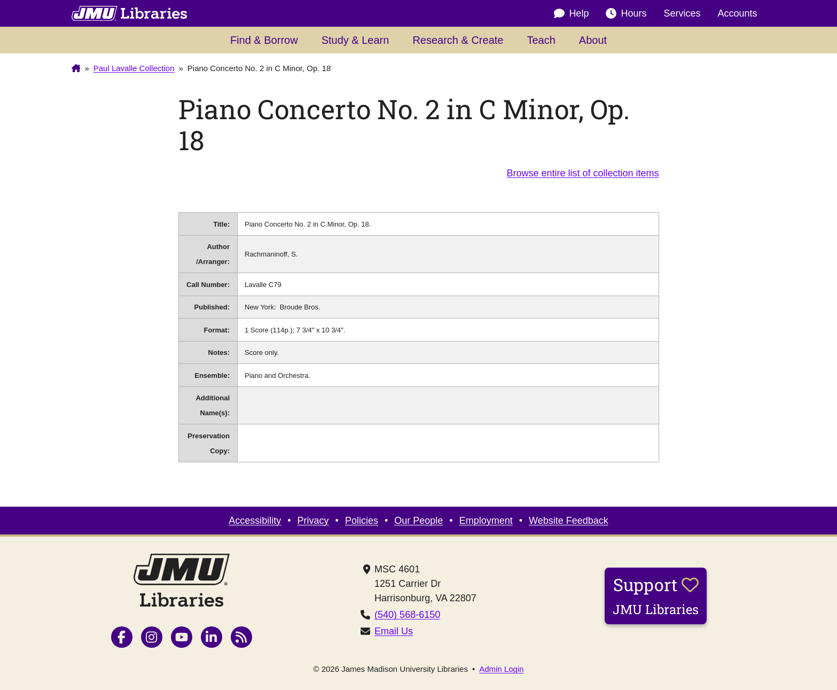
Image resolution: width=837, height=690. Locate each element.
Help (571, 13)
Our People (418, 520)
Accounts (737, 13)
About (593, 40)
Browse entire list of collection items (582, 173)
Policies (361, 520)
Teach (541, 40)
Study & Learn (355, 40)
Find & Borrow (264, 40)
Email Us (393, 631)
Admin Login (501, 669)
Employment (486, 520)
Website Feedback (568, 520)
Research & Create (457, 40)
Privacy (313, 520)
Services (681, 13)
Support (656, 595)
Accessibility (255, 520)
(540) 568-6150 (407, 614)
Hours (626, 13)
